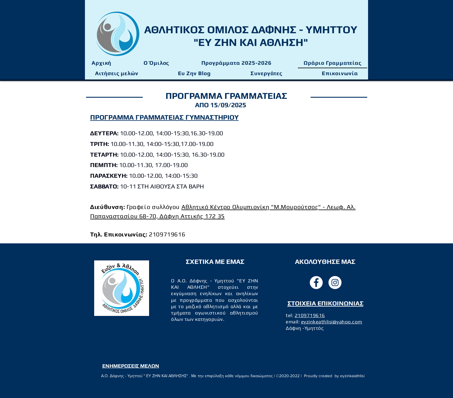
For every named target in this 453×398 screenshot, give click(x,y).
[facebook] (316, 282)
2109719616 (310, 315)
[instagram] (334, 282)
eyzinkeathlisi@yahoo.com (331, 322)
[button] (236, 63)
